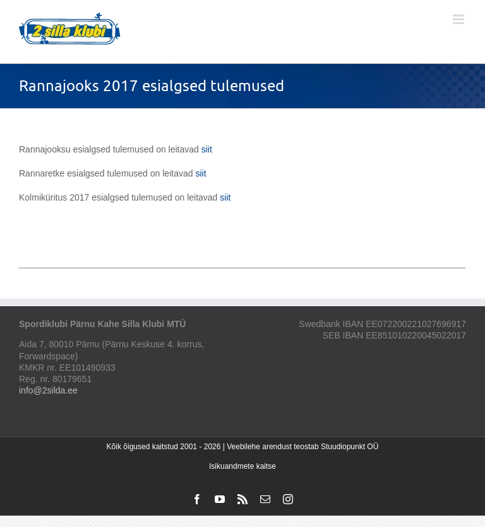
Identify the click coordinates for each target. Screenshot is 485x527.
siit (205, 149)
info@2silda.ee (48, 390)
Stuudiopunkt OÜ (349, 446)
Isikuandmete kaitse (242, 466)
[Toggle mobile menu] (459, 19)
